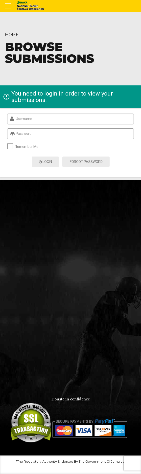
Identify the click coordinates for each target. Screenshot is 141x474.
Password (23, 134)
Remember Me (26, 147)
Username (24, 119)
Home (12, 34)
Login (45, 162)
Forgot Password (86, 162)
